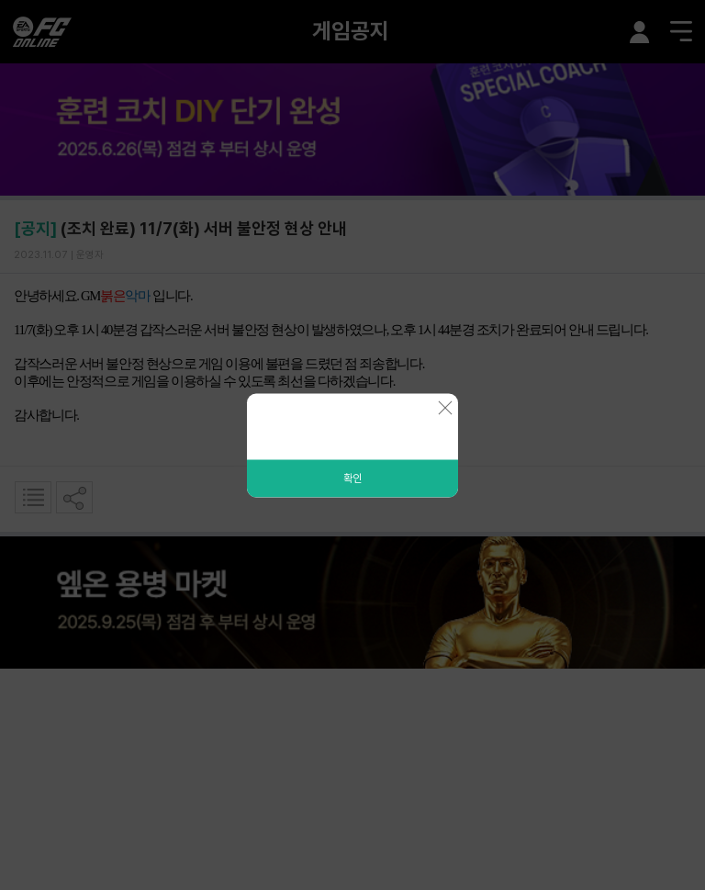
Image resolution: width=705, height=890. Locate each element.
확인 (352, 477)
